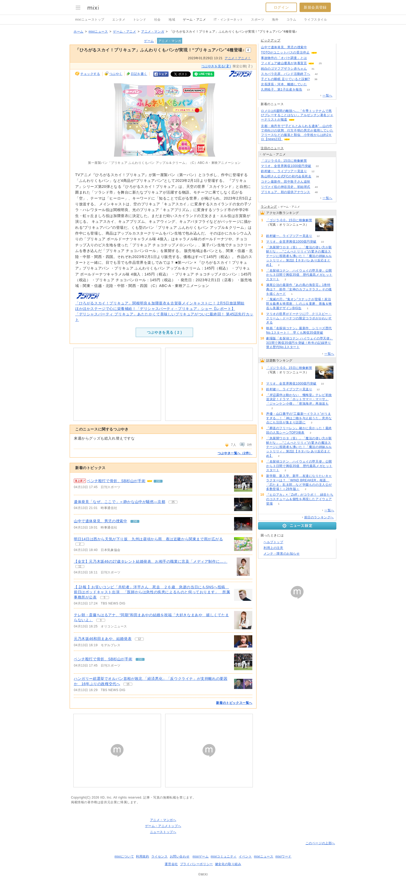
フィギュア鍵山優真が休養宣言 (284, 63)
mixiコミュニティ (224, 856)
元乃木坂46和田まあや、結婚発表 (103, 639)
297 (313, 47)
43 (316, 186)
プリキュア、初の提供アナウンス (285, 192)
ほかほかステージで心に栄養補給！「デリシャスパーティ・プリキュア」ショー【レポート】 (155, 309)
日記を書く (139, 74)
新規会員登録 (315, 7)
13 (308, 89)
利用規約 (142, 856)
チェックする (90, 74)
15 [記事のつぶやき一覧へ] (128, 684)
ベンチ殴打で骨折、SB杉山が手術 (103, 659)
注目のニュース (272, 148)
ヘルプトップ (273, 542)
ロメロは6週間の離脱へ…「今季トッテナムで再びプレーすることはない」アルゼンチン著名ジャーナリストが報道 (297, 115)
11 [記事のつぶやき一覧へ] (79, 566)
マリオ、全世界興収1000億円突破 (286, 166)
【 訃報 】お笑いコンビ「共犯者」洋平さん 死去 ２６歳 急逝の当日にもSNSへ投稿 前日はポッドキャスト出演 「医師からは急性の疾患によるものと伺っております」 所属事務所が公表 (152, 592)
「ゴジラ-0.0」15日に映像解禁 (284, 161)
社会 (157, 19)
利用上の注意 (273, 548)
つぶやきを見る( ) (216, 66)
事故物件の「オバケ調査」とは (284, 58)
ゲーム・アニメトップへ (163, 826)
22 (317, 166)
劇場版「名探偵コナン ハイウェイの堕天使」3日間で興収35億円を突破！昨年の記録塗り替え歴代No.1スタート (299, 343)
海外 (275, 19)
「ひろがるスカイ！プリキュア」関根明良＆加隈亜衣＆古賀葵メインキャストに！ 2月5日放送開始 (159, 303)
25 (320, 63)
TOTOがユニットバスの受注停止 (285, 52)
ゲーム (149, 41)
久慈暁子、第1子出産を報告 (281, 89)
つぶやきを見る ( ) (164, 332)
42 (316, 74)
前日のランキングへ (319, 517)
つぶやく (115, 74)
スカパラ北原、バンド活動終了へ (285, 74)
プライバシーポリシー (196, 864)
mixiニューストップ (89, 19)
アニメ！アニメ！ (238, 58)
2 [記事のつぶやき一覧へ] (80, 544)
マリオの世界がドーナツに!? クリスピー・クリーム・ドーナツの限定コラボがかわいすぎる (299, 318)
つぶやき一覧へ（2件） (235, 453)
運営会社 (171, 864)
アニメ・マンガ (152, 31)
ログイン (281, 7)
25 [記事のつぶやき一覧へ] (173, 502)
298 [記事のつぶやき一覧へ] (135, 521)
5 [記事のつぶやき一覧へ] (104, 597)
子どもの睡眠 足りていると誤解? (285, 79)
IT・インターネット (228, 19)
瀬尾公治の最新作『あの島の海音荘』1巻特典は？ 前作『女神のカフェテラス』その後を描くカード (299, 289)
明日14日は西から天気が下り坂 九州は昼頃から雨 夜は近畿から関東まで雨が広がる (148, 539)
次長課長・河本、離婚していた (284, 84)
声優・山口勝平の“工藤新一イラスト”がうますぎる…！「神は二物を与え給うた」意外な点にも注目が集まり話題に (299, 418)
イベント (245, 856)
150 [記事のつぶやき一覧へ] (158, 481)
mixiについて (124, 856)
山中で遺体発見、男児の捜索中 (100, 521)
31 (313, 68)
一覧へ (327, 95)
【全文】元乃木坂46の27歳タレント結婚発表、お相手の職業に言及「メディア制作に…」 (150, 561)
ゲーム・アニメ (194, 19)
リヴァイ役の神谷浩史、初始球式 (285, 187)
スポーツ (257, 19)
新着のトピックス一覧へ (234, 703)
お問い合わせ (180, 856)
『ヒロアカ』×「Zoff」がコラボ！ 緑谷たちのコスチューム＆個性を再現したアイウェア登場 (299, 499)
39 (317, 176)
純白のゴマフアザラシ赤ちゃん (284, 68)
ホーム (78, 31)
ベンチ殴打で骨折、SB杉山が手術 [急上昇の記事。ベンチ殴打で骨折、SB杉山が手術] (116, 481)
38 (315, 79)
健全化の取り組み (228, 864)
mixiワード (283, 856)
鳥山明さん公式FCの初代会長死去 (286, 176)
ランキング (269, 206)
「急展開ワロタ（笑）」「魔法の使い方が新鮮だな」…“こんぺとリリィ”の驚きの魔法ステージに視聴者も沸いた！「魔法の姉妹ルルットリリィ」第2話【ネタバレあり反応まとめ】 (299, 256)
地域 (172, 19)
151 (323, 52)
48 (316, 192)
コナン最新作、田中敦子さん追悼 (285, 181)
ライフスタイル (315, 19)
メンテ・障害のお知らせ (282, 553)
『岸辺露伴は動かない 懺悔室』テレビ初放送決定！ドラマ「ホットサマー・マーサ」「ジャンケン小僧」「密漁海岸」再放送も (299, 399)
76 (316, 181)
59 (313, 84)
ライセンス (159, 856)
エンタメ (118, 19)
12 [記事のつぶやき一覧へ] (139, 639)
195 (313, 58)
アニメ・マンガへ (163, 820)
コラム (291, 19)
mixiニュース (98, 31)
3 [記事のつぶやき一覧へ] (101, 620)
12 (313, 171)
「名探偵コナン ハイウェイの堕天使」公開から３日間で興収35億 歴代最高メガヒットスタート (299, 275)
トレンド (139, 19)
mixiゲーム (201, 856)
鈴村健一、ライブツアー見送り (284, 171)
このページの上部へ (320, 843)
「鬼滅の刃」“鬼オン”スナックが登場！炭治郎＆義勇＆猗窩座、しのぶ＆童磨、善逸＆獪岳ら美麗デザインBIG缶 (299, 303)
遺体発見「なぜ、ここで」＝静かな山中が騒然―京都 (119, 502)
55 (313, 160)
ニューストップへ (163, 832)
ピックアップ (270, 40)
